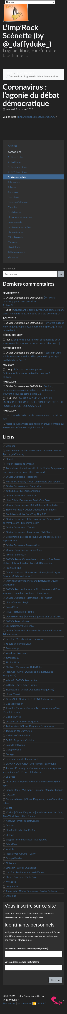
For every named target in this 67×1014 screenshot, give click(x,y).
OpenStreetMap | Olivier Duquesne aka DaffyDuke (33, 616)
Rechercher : (9, 268)
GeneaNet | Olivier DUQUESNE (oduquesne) (30, 698)
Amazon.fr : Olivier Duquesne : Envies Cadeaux (31, 891)
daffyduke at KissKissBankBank (23, 490)
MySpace (11, 881)
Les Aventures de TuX (19, 227)
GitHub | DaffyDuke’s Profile (21, 684)
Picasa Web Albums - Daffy (21, 853)
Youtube (10, 848)
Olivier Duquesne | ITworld (20, 527)
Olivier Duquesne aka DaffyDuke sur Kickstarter (32, 504)
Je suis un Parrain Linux (18, 643)
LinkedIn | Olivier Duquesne (21, 867)
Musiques (13, 242)
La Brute (10, 776)
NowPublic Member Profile (20, 830)
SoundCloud (12, 607)
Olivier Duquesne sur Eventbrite (23, 486)
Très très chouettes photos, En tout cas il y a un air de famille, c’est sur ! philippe (26, 373)
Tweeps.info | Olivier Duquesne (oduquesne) (30, 689)
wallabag (11, 445)
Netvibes (11, 862)
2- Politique (14, 162)
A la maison (14, 182)
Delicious (11, 895)
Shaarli (9, 458)
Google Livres (13, 716)
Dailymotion (12, 886)
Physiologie (14, 247)
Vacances (13, 257)
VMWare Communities (18, 735)
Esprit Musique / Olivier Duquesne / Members (31, 509)
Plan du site (9, 1003)
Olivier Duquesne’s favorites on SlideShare (29, 532)
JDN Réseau (12, 657)
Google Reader (14, 858)
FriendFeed (12, 844)
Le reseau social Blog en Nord (22, 758)
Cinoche (12, 207)
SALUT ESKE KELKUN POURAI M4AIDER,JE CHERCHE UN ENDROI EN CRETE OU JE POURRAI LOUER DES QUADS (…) (33, 402)
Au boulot (13, 192)
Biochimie (13, 197)
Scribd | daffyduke (16, 744)
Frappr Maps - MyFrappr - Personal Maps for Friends (34, 789)
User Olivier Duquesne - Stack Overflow (28, 500)
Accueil (9, 72)
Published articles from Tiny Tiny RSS (26, 514)
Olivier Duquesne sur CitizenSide (24, 549)
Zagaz (9, 807)
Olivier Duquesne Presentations (23, 545)
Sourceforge (12, 648)
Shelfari (10, 834)
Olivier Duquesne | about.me (21, 495)
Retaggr (10, 754)
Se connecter (24, 1003)
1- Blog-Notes (15, 157)
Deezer (10, 825)
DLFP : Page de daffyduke (20, 740)
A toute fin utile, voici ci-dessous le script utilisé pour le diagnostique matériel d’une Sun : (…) (32, 356)
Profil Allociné (13, 567)
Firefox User (12, 662)
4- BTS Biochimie (17, 172)
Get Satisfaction (14, 703)
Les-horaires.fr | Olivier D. (20, 625)
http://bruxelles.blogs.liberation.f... (36, 116)
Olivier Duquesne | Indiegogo (22, 476)
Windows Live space (17, 652)
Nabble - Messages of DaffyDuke (24, 667)
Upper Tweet (13, 694)
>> (60, 274)
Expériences (14, 212)
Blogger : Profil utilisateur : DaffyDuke (26, 839)
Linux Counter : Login (17, 602)
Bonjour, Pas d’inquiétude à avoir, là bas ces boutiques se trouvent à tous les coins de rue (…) (29, 390)
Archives (12, 145)
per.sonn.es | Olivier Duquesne (22, 721)
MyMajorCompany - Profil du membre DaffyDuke (33, 481)
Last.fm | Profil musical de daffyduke (25, 872)
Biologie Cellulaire (18, 202)
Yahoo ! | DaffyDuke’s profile (21, 680)
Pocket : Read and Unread (20, 463)
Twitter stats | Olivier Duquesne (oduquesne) (30, 726)
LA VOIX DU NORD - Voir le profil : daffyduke (31, 763)
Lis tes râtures (15, 232)
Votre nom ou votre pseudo (26, 948)
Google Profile (13, 749)
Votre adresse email (22, 961)
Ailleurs (12, 187)
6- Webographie (25, 72)
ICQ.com (10, 794)
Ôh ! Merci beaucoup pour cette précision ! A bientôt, (29, 301)
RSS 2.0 (39, 1003)
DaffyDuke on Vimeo (17, 621)
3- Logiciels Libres (17, 167)
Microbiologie (15, 237)
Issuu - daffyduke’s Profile (20, 611)
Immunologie (15, 222)
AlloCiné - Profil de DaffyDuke (22, 820)
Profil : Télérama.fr (16, 554)
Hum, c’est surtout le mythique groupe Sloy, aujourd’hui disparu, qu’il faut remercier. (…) (33, 326)
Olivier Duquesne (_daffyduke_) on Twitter (29, 597)
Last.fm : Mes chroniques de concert (26, 638)
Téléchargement (16, 252)
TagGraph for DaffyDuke (19, 730)
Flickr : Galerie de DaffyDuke (21, 876)
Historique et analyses (20, 217)
